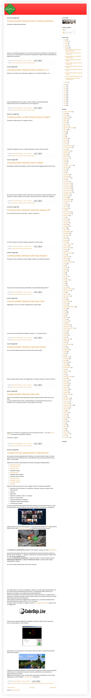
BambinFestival (67, 151)
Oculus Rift (66, 321)
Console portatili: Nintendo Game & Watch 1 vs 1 (28, 70)
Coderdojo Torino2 (14, 478)
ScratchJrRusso (67, 367)
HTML (64, 263)
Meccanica (65, 294)
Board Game (66, 158)
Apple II (65, 122)
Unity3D (65, 421)
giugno (66, 46)
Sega (64, 369)
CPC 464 (65, 206)
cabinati (65, 161)
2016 (65, 88)
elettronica (65, 219)
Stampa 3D (66, 389)
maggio (67, 48)
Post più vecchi (52, 687)
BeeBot (65, 154)
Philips (64, 337)
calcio (64, 163)
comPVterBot (66, 195)
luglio (66, 43)
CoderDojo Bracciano (15, 465)
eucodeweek (66, 226)
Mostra (65, 308)
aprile (66, 82)
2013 (65, 95)
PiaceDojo (12, 484)
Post (64, 30)
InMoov (65, 269)
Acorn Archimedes (67, 111)
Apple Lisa (65, 126)
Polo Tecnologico (67, 344)
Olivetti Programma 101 (68, 328)
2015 (65, 90)
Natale (64, 314)
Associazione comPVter (24, 528)
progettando (66, 349)
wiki (64, 430)
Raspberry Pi (66, 356)
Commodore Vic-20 (67, 192)
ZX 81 (64, 435)
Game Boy (25, 248)
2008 (65, 105)
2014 (65, 93)
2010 (65, 101)
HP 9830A (65, 260)
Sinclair (65, 378)
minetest (39, 683)
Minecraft (35, 683)
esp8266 (65, 224)
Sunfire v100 (66, 403)
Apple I (65, 120)
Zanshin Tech (66, 433)
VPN (64, 428)
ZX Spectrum (66, 437)
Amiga (64, 113)
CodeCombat (66, 174)
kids (64, 272)
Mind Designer (66, 301)
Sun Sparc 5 (66, 401)
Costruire (65, 204)
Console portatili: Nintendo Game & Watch (25, 163)
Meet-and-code (67, 296)
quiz (64, 355)
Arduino (65, 129)
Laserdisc (65, 276)
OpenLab (65, 330)
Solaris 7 (65, 387)
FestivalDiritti (66, 233)
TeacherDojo (66, 407)
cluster (64, 170)
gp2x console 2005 (67, 253)
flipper (64, 237)
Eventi (64, 228)
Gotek (64, 251)
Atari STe (65, 142)
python (43, 683)
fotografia (65, 240)
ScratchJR (51, 683)
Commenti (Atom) (16, 690)
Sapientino (65, 362)
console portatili (19, 62)
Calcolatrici (66, 167)
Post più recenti (11, 687)
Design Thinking (67, 211)
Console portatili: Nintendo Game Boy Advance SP (28, 210)
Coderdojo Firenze (14, 466)
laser (64, 274)
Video (64, 424)
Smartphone (66, 383)
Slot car (65, 381)
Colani (64, 179)
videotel (65, 426)
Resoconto (65, 358)
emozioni (65, 220)
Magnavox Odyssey (68, 288)
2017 (65, 86)
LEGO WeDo (66, 279)
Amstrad (65, 115)
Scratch (47, 683)
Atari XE (65, 143)
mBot (64, 292)
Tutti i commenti (67, 32)
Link (64, 283)
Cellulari (65, 169)
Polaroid (65, 340)
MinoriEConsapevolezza (69, 306)
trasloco (65, 416)
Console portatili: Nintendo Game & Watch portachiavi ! (30, 21)
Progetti (65, 351)
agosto (66, 41)
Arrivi (64, 133)
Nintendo (33, 62)
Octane (65, 319)
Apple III (65, 124)
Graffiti (64, 254)
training (65, 414)
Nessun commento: (27, 60)
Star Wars (65, 390)
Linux (64, 285)
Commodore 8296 (67, 188)
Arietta (64, 131)
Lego (64, 278)
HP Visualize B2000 (68, 262)
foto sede (65, 238)
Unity (64, 419)
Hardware (65, 258)
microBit (31, 683)
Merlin (64, 297)
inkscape (65, 267)
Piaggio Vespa (66, 339)
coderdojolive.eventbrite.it (41, 603)
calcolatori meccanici (68, 165)
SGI (64, 373)
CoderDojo (19, 683)
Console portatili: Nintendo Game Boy (23, 394)
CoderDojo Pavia (14, 468)
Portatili (65, 348)
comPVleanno (66, 194)
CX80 (64, 210)
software (65, 385)
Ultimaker (65, 417)
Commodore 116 (67, 183)
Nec (64, 315)
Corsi (64, 203)
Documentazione (67, 213)
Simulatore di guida (67, 376)
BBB (48, 526)
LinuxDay (65, 287)
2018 (65, 84)
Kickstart (65, 271)
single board (66, 380)
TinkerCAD (66, 412)
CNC (64, 172)
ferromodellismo (67, 231)
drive (64, 217)
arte (64, 135)
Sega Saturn (66, 371)
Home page (32, 687)
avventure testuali (67, 147)
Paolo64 (65, 333)
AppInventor (14, 683)
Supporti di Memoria (68, 405)
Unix (64, 423)
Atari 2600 (65, 138)
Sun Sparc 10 (66, 399)
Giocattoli (65, 249)
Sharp (64, 374)
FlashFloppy (66, 235)
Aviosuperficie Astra (68, 145)
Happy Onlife (66, 256)
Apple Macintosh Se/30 (68, 127)
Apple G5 (65, 118)
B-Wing (65, 149)
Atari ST (65, 140)
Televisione (66, 408)
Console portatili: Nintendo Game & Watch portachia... (73, 50)
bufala (64, 160)
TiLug (64, 410)
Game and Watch (26, 62)
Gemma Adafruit (67, 247)
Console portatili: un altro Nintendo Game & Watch (28, 117)
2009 (65, 103)
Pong (64, 346)
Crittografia (66, 208)
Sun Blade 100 (66, 398)
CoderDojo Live (25, 683)
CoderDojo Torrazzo (15, 480)
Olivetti (65, 323)
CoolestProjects (67, 201)
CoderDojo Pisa (14, 472)
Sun (64, 396)
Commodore (66, 181)
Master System (66, 290)
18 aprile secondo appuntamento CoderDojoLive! (28, 453)
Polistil (64, 342)
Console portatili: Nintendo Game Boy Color (25, 301)
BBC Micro (65, 152)
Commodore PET (67, 190)
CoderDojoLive (53, 550)
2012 (65, 97)
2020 (65, 40)
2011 (65, 99)
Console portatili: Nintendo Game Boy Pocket (26, 347)
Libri (64, 281)
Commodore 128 (67, 185)
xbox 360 (65, 432)
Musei (64, 312)
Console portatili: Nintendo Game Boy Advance (27, 256)
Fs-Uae (65, 242)
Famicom (65, 229)
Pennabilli (65, 335)
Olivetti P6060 (66, 324)
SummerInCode (67, 394)
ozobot (65, 331)
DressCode (66, 215)
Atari (64, 136)
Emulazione (66, 222)
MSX (64, 310)
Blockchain (66, 156)
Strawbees (65, 392)
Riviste (65, 360)
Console (13, 62)
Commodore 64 (67, 186)
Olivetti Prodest (67, 326)
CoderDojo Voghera (15, 482)
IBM (64, 265)
